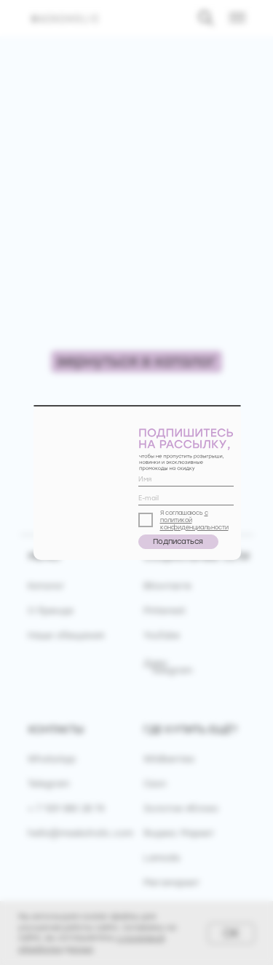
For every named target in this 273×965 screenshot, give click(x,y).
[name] (186, 479)
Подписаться (178, 541)
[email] (186, 498)
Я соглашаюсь (182, 512)
